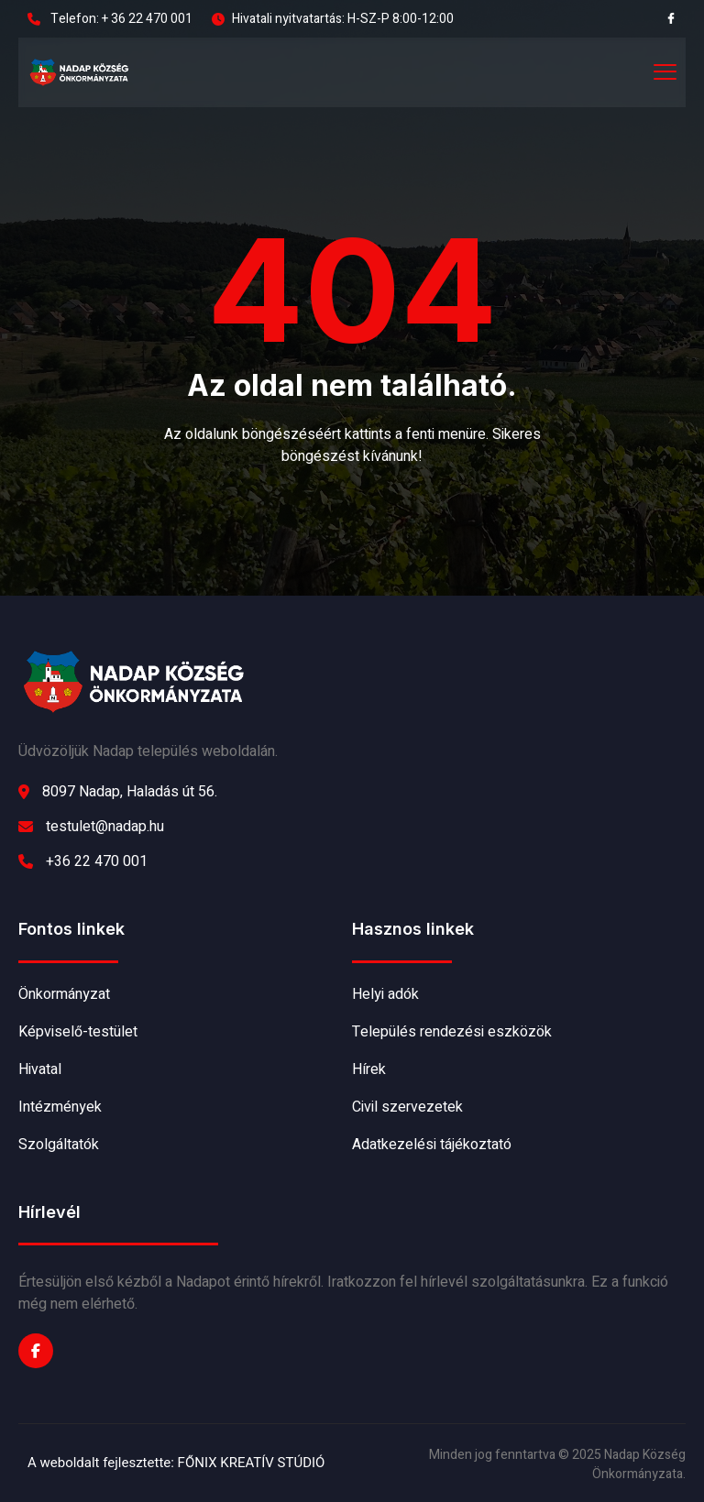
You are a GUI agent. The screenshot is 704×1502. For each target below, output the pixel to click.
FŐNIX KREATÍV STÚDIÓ (251, 1462)
